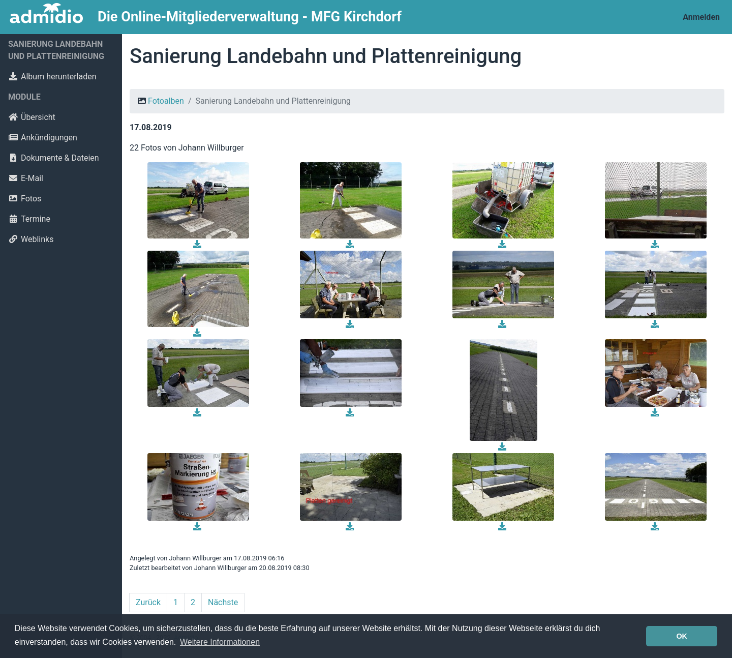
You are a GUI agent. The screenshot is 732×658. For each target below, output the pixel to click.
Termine (29, 219)
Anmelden (701, 17)
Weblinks (30, 239)
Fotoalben (166, 101)
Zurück (148, 602)
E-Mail (25, 178)
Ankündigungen (42, 137)
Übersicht (31, 117)
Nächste (223, 602)
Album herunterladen (52, 76)
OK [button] (681, 636)
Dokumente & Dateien (53, 158)
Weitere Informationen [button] (220, 642)
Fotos (24, 198)
